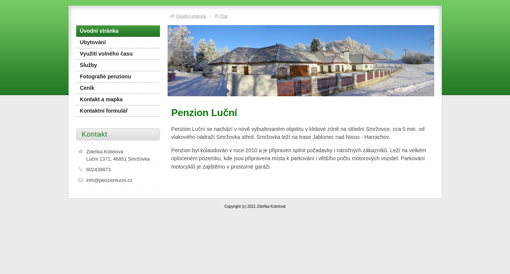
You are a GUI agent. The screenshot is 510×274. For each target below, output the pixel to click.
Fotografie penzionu (105, 76)
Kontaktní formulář (104, 111)
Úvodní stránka (99, 31)
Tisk (224, 15)
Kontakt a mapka (101, 99)
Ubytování (93, 42)
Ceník (87, 88)
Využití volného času (106, 54)
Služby (88, 65)
